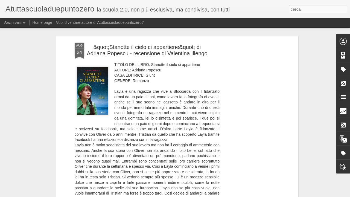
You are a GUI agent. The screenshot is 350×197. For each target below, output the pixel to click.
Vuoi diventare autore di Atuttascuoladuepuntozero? (100, 22)
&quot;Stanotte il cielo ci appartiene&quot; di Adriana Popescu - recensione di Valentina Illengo (147, 43)
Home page (42, 22)
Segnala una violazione (246, 194)
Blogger (225, 194)
